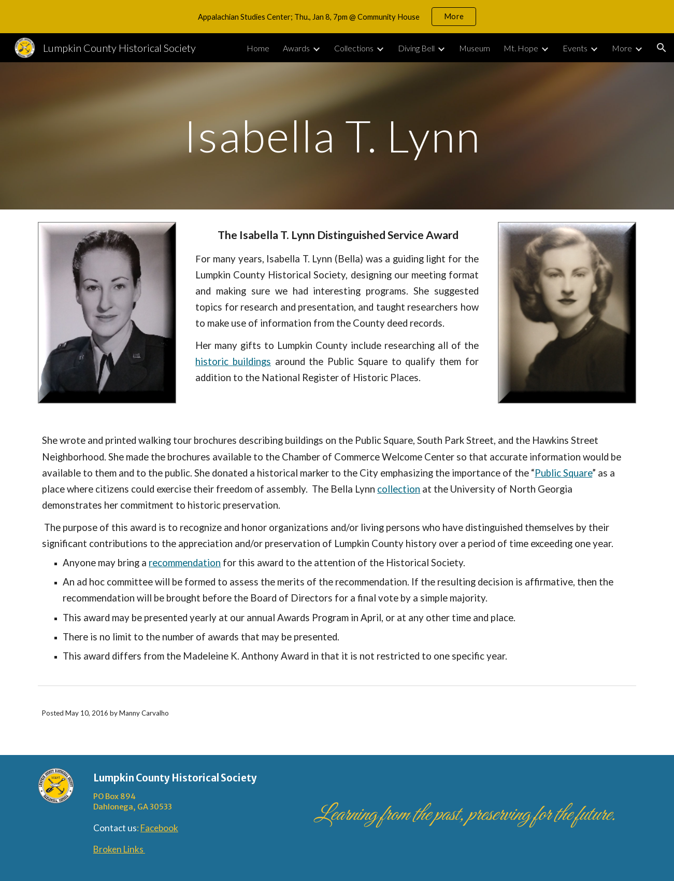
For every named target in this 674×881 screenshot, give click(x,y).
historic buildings (233, 361)
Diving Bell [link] (416, 48)
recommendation (185, 562)
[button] (661, 47)
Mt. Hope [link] (521, 48)
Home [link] (258, 48)
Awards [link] (296, 48)
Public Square (563, 473)
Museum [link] (474, 48)
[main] (337, 135)
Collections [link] (354, 48)
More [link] (622, 48)
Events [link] (575, 48)
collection (398, 489)
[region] (337, 16)
